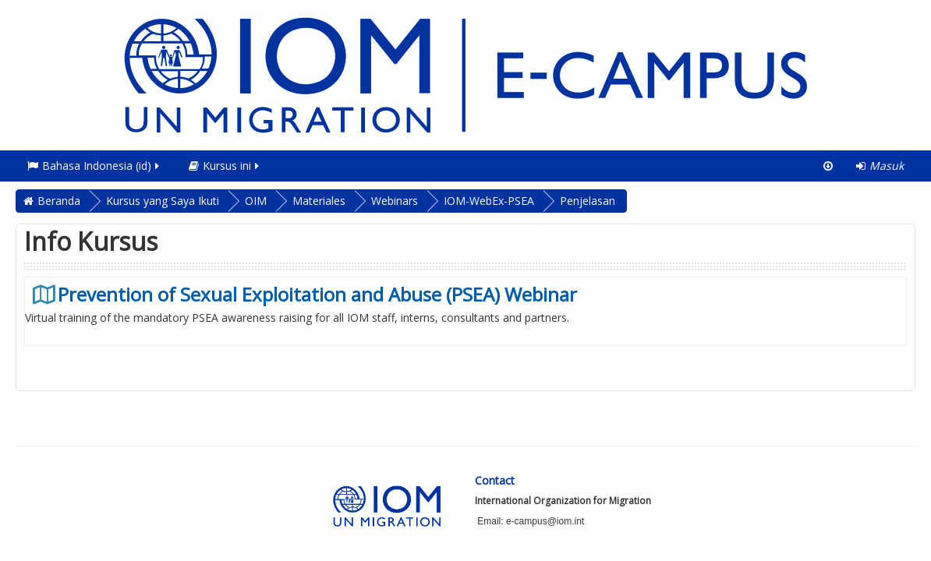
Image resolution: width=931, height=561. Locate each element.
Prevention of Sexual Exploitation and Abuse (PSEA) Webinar (317, 294)
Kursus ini (225, 165)
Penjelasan (587, 200)
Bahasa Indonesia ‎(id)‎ (94, 165)
